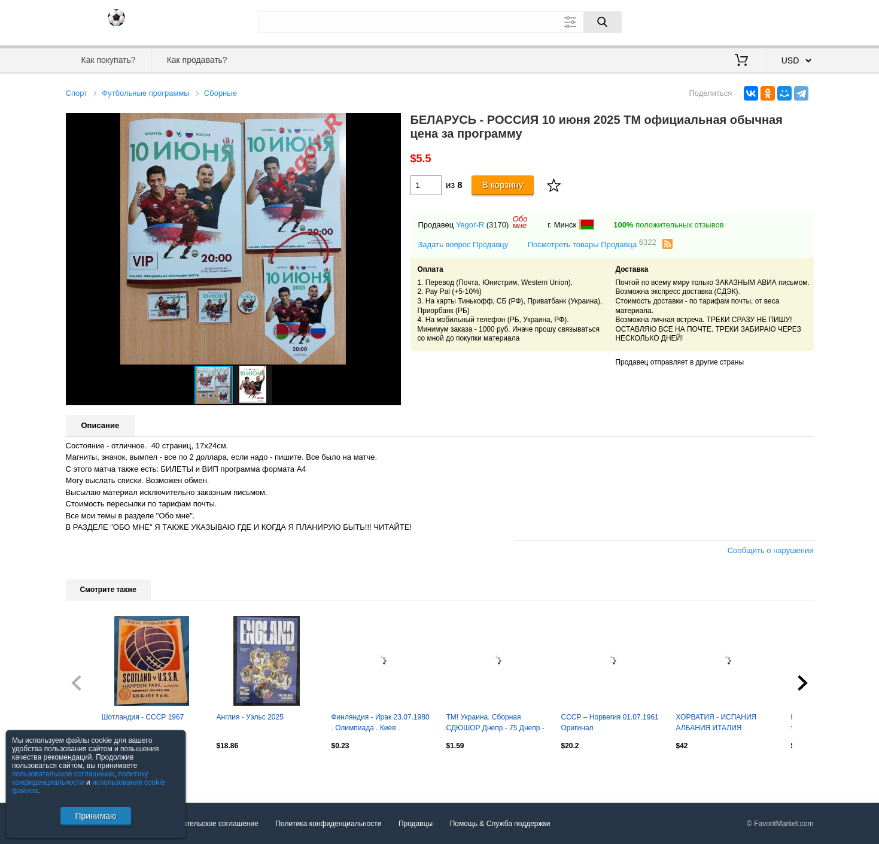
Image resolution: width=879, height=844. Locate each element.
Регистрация (789, 21)
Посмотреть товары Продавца (592, 244)
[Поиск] (602, 22)
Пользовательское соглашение (206, 823)
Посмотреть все (92, 771)
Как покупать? (108, 60)
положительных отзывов (668, 224)
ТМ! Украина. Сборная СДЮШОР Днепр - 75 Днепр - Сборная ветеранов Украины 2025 (495, 723)
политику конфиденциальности (80, 778)
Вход (743, 21)
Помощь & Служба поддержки (500, 823)
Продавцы (416, 823)
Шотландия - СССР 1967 (143, 717)
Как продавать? (197, 60)
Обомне (520, 222)
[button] (390, 123)
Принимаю (95, 816)
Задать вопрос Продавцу (463, 244)
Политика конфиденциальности (328, 823)
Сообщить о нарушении (771, 550)
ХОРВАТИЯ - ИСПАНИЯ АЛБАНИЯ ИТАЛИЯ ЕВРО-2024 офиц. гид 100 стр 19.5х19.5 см (726, 723)
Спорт (77, 93)
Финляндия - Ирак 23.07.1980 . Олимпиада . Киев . (380, 722)
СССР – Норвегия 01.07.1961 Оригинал (610, 722)
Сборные (220, 93)
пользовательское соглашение (63, 774)
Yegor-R (470, 224)
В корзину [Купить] (503, 185)
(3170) (497, 224)
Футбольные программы (145, 93)
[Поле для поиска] (440, 22)
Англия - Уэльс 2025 (250, 717)
